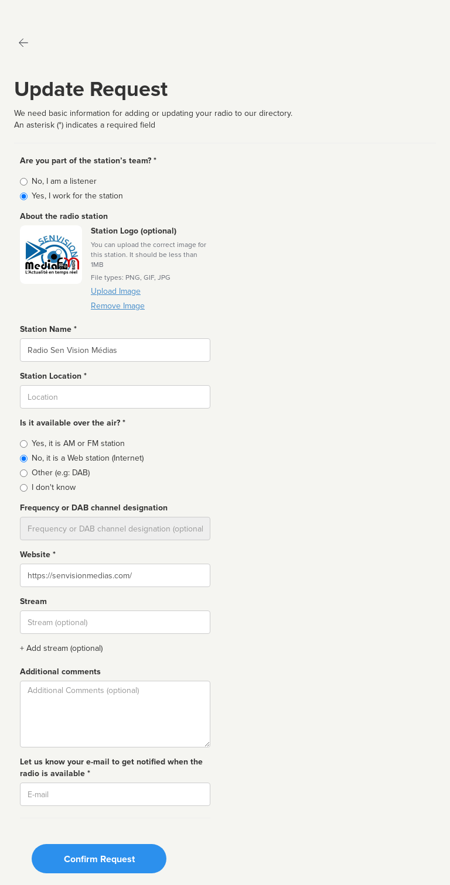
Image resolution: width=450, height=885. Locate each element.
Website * (38, 555)
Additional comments (60, 672)
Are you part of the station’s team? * (88, 161)
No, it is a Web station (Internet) (88, 458)
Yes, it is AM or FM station (78, 443)
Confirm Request (99, 859)
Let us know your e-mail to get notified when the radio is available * (111, 767)
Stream (33, 601)
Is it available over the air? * (72, 423)
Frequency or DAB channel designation (94, 508)
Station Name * (48, 329)
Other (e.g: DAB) (61, 473)
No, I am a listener (64, 181)
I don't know (54, 487)
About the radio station (64, 216)
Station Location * (53, 376)
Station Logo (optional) (133, 231)
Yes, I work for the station (77, 196)
